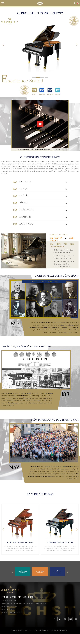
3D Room (51, 94)
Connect (43, 94)
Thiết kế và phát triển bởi (54, 630)
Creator (58, 94)
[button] (77, 44)
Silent (35, 94)
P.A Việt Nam (64, 630)
